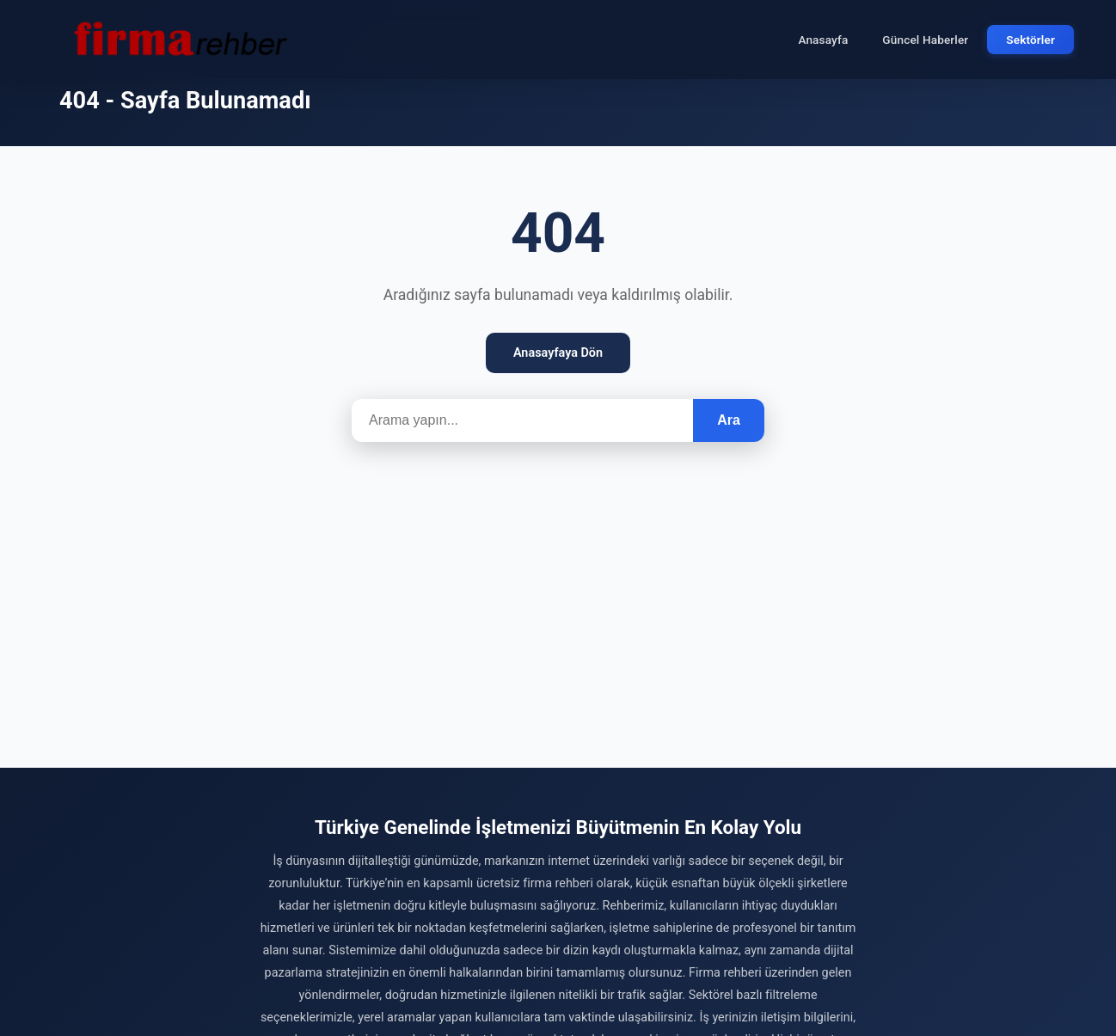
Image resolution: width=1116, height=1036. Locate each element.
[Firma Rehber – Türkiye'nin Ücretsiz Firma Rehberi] (179, 39)
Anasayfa (823, 39)
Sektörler (1030, 39)
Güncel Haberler (925, 39)
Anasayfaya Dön (558, 353)
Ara (728, 420)
